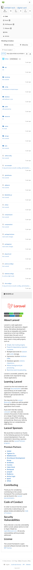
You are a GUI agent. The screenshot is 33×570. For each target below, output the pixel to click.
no (3, 119)
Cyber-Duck (11, 467)
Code (5, 16)
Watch (5, 11)
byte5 (9, 479)
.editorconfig (8, 155)
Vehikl (9, 451)
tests (6, 146)
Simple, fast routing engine (16, 345)
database (7, 97)
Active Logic (11, 476)
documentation (16, 389)
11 (10, 11)
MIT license (8, 548)
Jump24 (9, 472)
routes (6, 126)
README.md (8, 195)
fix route (4, 128)
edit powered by (6, 109)
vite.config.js (8, 283)
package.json (8, 244)
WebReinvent (11, 456)
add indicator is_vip (7, 99)
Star (16, 11)
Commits (8, 45)
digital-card (21, 8)
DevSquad (10, 469)
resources (7, 116)
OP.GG (9, 481)
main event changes (7, 236)
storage (7, 136)
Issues (6, 20)
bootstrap (7, 77)
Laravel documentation (13, 497)
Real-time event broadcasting (16, 370)
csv (3, 69)
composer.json (8, 214)
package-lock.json (9, 234)
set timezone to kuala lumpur (10, 89)
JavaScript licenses (16, 564)
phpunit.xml (8, 254)
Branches (24, 45)
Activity (6, 36)
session (24, 352)
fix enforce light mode (8, 276)
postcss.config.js (9, 264)
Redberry (10, 474)
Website (28, 564)
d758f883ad (13, 59)
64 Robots (10, 463)
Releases (7, 28)
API (24, 564)
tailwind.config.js (9, 273)
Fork (25, 11)
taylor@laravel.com (10, 531)
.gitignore (7, 185)
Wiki (5, 32)
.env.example (8, 165)
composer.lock (8, 224)
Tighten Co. (11, 453)
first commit (5, 79)
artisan (6, 205)
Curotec (9, 465)
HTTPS (3, 53)
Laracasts (7, 412)
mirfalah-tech (9, 8)
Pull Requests (8, 24)
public (6, 106)
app (6, 67)
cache (12, 354)
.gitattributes (8, 175)
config (6, 87)
